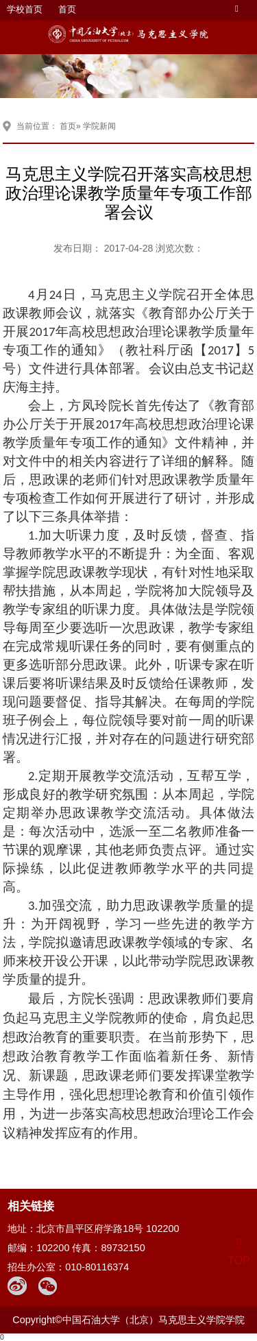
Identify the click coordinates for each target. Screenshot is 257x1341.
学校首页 (24, 9)
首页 (67, 9)
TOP (239, 1252)
